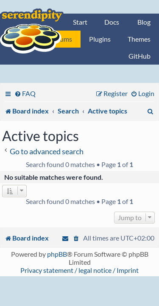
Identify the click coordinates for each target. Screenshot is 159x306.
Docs (111, 22)
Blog (144, 22)
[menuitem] (25, 93)
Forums (61, 39)
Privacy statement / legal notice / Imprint (79, 270)
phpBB (57, 254)
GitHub (139, 56)
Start (80, 22)
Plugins (100, 39)
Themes (139, 39)
